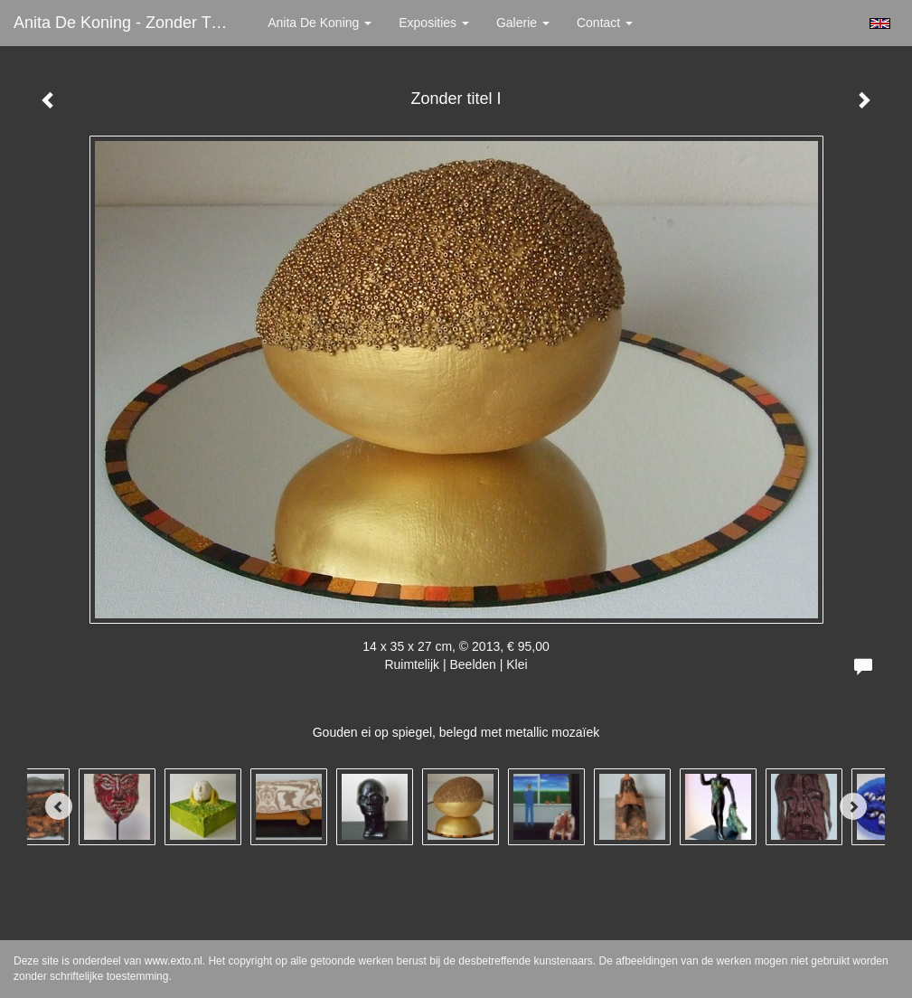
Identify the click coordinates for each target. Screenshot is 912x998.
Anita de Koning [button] (319, 22)
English (880, 23)
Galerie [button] (523, 22)
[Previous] (58, 806)
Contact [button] (605, 22)
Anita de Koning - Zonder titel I (127, 23)
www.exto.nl (173, 961)
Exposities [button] (434, 22)
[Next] (853, 806)
